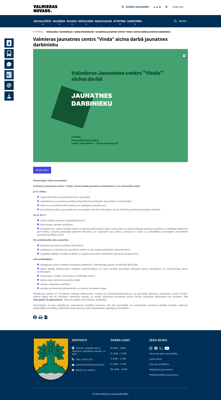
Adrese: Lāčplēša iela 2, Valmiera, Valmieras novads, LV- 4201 (89, 350)
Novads (71, 22)
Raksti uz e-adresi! (85, 369)
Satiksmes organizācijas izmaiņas (9, 96)
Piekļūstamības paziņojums (163, 374)
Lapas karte (155, 358)
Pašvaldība (85, 22)
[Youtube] (168, 347)
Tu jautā (9, 64)
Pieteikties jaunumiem (9, 85)
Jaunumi (9, 74)
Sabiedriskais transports (9, 53)
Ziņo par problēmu (159, 364)
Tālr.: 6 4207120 (84, 359)
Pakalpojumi (103, 21)
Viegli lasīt (177, 6)
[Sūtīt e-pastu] (74, 364)
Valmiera (59, 22)
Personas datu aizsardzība (163, 353)
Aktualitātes (42, 22)
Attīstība (119, 22)
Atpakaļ (38, 31)
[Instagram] (151, 347)
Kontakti (9, 43)
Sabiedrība (134, 22)
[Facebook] (35, 318)
